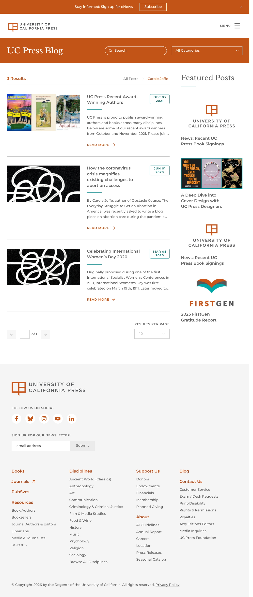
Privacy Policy (167, 584)
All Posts (130, 78)
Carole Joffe (157, 78)
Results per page (152, 324)
